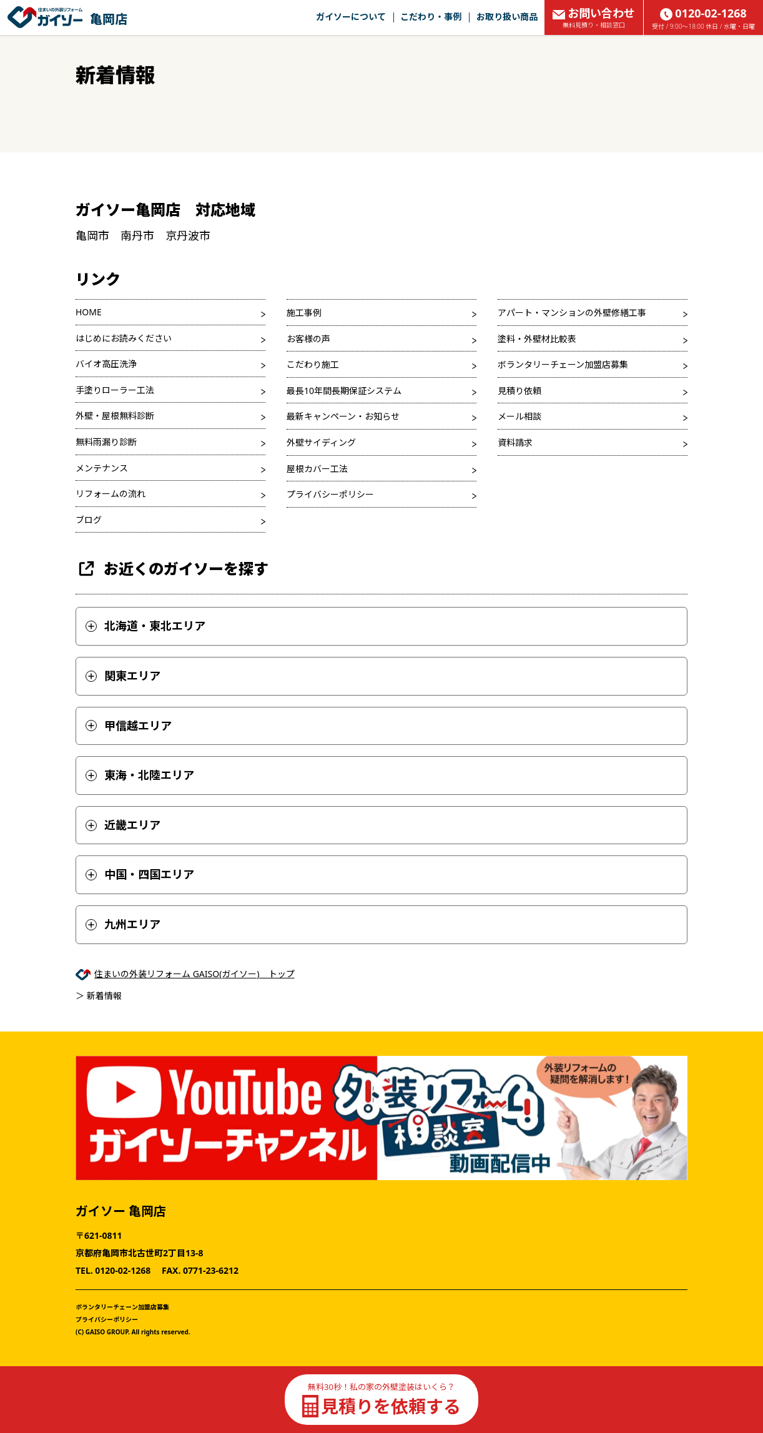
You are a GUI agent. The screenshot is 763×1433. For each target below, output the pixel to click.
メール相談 (519, 416)
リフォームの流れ (110, 494)
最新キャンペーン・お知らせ (343, 416)
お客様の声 (308, 339)
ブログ (89, 520)
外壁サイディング (321, 442)
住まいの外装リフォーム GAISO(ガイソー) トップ (194, 974)
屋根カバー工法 (317, 469)
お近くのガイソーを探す (172, 568)
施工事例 (304, 312)
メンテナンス (102, 468)
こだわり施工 (313, 364)
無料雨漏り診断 (106, 442)
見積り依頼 (519, 390)
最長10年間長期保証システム (344, 390)
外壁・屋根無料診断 (115, 415)
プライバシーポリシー (330, 494)
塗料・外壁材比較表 (537, 339)
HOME (89, 312)
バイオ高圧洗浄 (106, 364)
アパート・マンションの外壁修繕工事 (572, 312)
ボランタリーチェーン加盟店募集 (563, 364)
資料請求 (515, 442)
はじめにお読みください (124, 338)
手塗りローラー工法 (115, 390)
